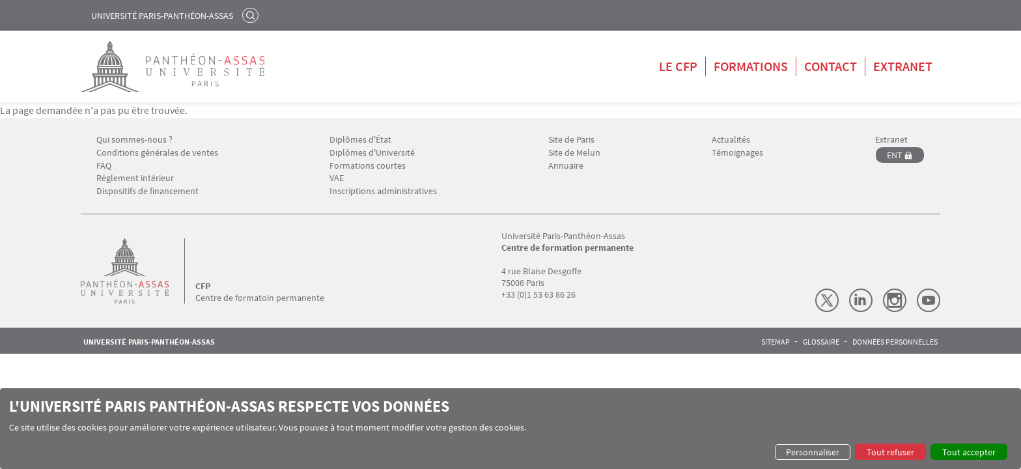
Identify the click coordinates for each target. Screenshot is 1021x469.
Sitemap (775, 342)
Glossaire (821, 342)
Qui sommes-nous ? (134, 139)
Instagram (894, 300)
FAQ (103, 165)
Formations (751, 66)
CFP (202, 286)
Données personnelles (895, 342)
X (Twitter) (827, 300)
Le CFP (678, 66)
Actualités (731, 139)
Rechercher (252, 15)
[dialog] (510, 428)
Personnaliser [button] (812, 452)
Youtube (928, 300)
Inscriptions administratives (383, 191)
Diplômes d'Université (372, 152)
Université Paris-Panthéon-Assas (162, 15)
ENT (894, 155)
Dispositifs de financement (147, 191)
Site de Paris (571, 139)
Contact (830, 66)
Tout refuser (890, 452)
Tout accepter (969, 452)
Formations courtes (367, 165)
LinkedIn (861, 300)
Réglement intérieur (135, 178)
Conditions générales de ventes (157, 152)
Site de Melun (574, 152)
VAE (336, 178)
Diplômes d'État (360, 139)
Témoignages (737, 152)
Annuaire (565, 165)
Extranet (902, 66)
